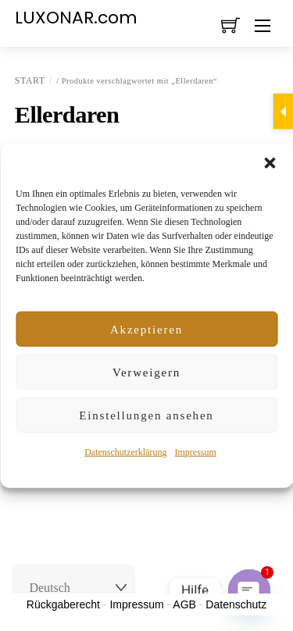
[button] (269, 163)
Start (30, 80)
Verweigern (146, 372)
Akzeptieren (146, 329)
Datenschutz (235, 604)
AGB (184, 604)
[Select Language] (73, 588)
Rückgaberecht (63, 604)
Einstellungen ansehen (146, 415)
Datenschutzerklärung (125, 452)
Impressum (195, 452)
